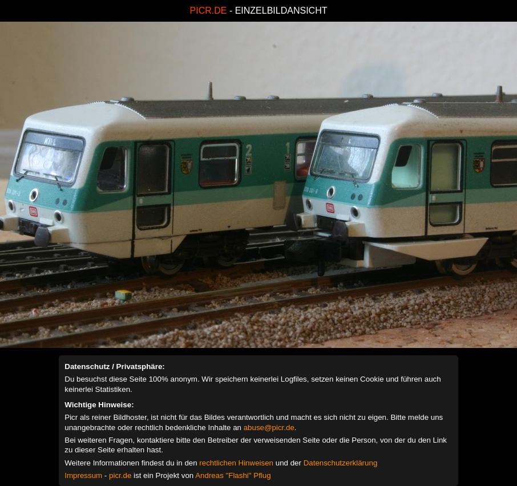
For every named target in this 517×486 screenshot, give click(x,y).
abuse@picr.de (269, 427)
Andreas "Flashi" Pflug (232, 475)
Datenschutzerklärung (341, 463)
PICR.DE (208, 10)
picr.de (120, 475)
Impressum (83, 475)
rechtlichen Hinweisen (236, 463)
